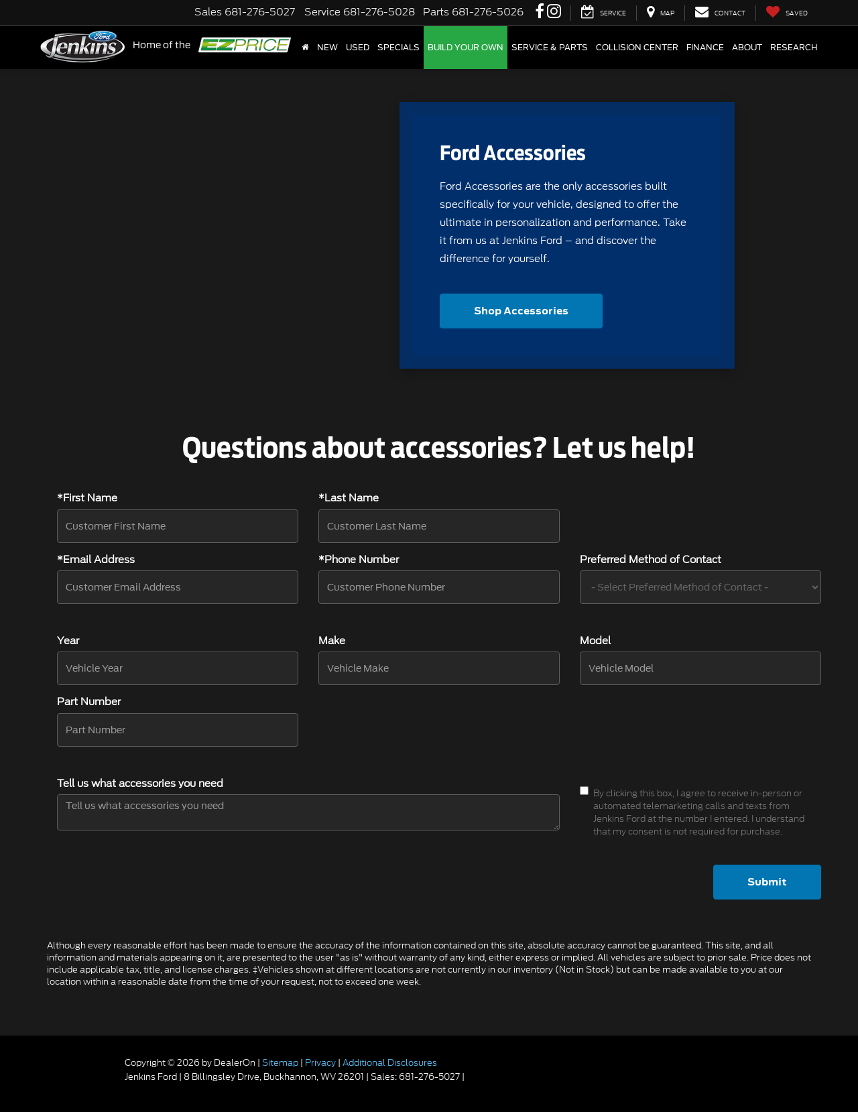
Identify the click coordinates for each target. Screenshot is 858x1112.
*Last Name (348, 498)
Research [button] (793, 47)
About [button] (747, 47)
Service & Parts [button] (549, 47)
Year (68, 641)
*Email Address (96, 560)
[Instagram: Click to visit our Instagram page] (554, 12)
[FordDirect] (81, 1076)
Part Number (89, 702)
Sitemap (280, 1062)
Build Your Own (465, 47)
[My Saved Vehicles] (786, 13)
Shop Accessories (521, 311)
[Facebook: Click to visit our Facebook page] (539, 12)
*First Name (87, 498)
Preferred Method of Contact (650, 560)
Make (331, 641)
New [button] (327, 47)
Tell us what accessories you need (140, 784)
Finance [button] (705, 47)
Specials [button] (398, 47)
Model (595, 641)
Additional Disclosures (390, 1062)
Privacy (320, 1062)
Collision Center (637, 47)
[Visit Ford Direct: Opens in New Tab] (470, 1076)
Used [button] (357, 47)
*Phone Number (358, 560)
